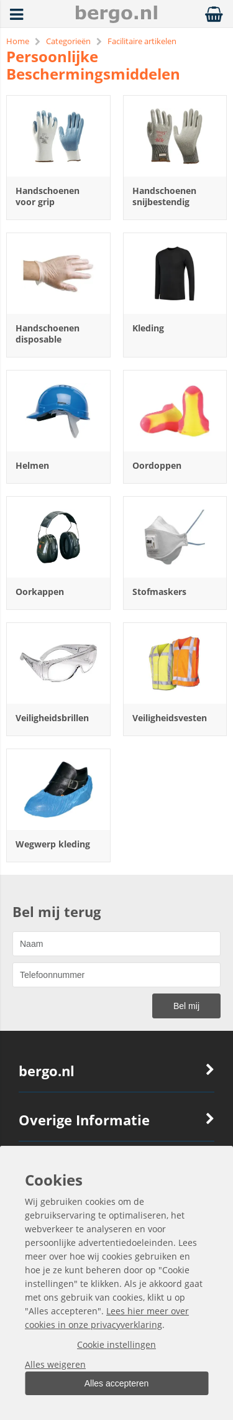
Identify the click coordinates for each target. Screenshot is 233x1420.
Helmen (32, 465)
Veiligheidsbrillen (52, 718)
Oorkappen (40, 591)
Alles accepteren (117, 1383)
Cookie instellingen (116, 1344)
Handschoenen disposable (48, 333)
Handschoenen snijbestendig (164, 196)
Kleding (148, 328)
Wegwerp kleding (53, 844)
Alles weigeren (55, 1364)
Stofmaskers (159, 591)
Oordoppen (156, 465)
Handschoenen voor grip (48, 196)
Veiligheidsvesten (169, 718)
